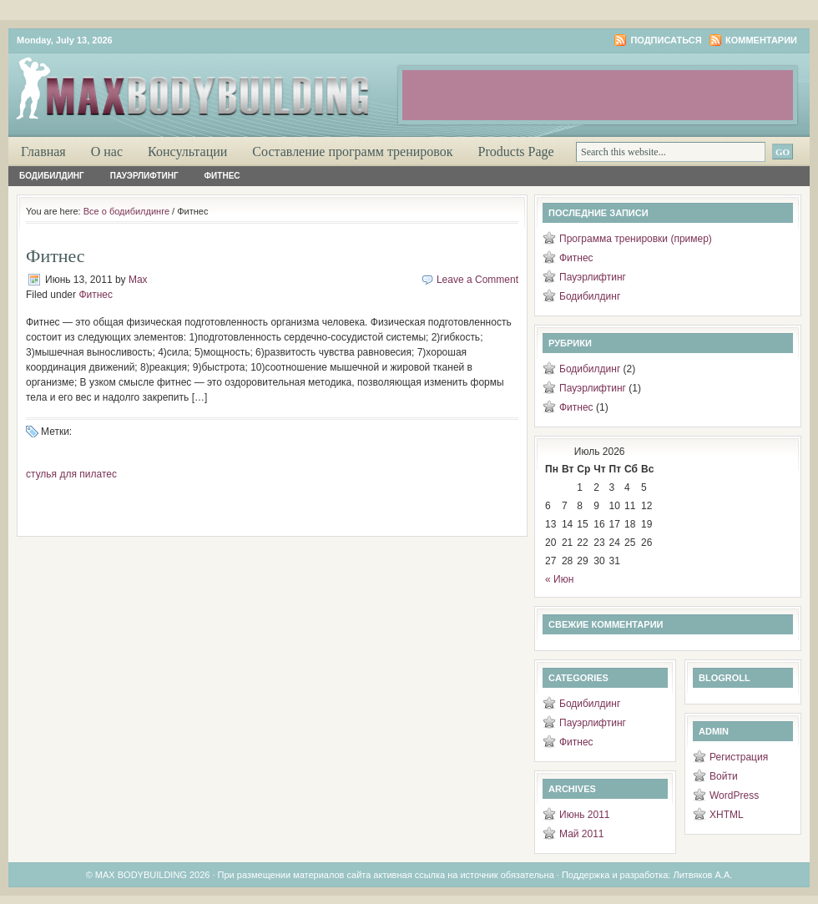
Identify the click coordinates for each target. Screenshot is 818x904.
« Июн (559, 579)
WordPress (734, 795)
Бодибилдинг (51, 175)
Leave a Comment (477, 279)
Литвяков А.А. (702, 875)
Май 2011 (581, 834)
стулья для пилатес (71, 474)
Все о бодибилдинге (126, 211)
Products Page (516, 151)
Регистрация (738, 757)
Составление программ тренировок (352, 151)
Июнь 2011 (584, 815)
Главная (43, 151)
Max (138, 279)
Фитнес (222, 175)
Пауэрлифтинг (144, 175)
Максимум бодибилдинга (208, 83)
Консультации (187, 151)
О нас (107, 151)
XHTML (726, 815)
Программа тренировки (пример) (635, 239)
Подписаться (665, 40)
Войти (723, 776)
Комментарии (761, 40)
